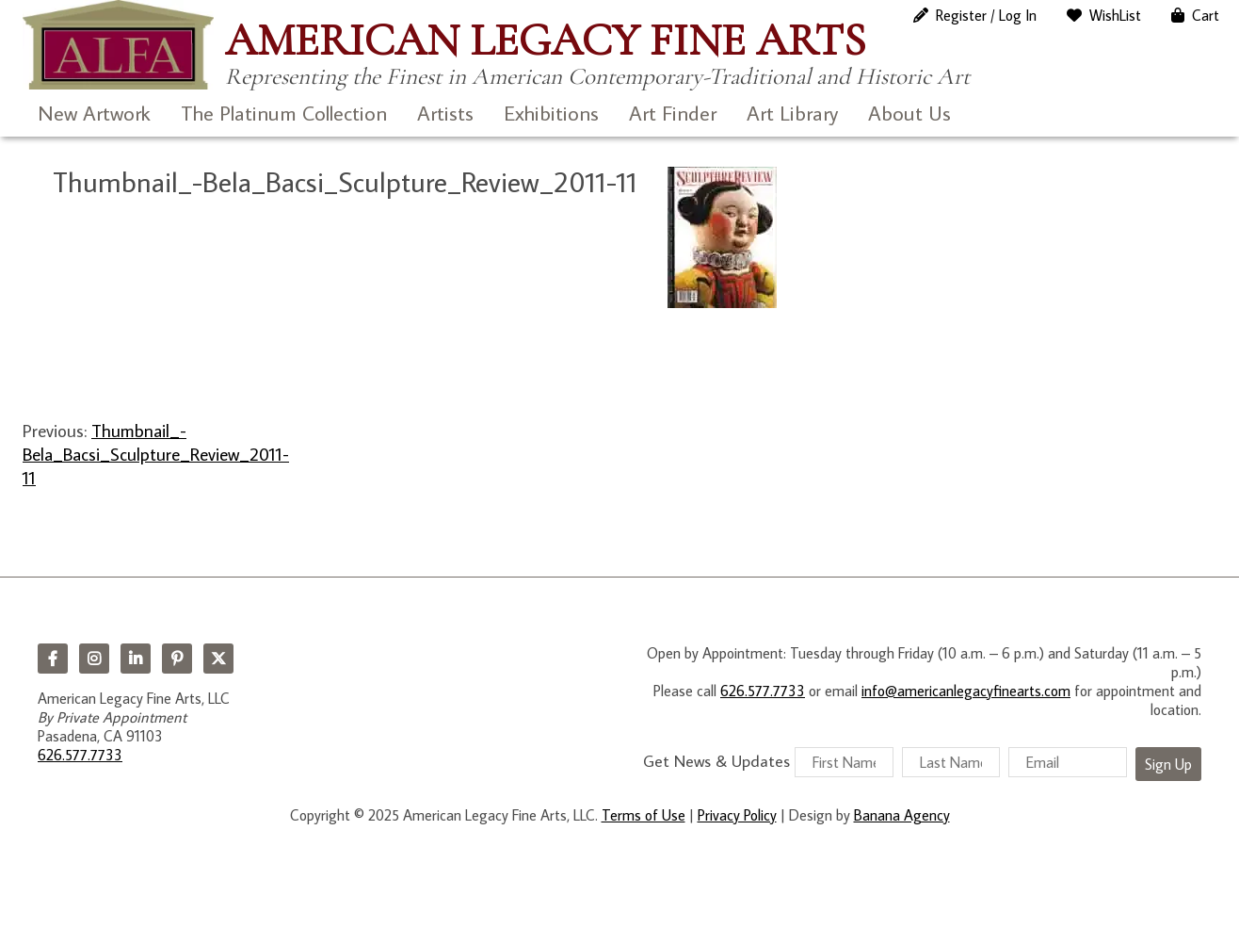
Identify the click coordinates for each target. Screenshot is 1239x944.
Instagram (94, 658)
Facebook (53, 658)
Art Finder (672, 112)
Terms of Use (643, 815)
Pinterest (177, 658)
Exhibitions (551, 112)
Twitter (218, 658)
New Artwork (94, 112)
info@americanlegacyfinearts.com (965, 690)
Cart (1205, 15)
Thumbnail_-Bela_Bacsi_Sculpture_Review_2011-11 (156, 454)
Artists (445, 112)
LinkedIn (136, 658)
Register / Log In (986, 15)
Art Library (792, 112)
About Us (909, 112)
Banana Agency (902, 815)
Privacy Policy (737, 815)
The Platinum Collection (284, 112)
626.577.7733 (80, 754)
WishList (1115, 15)
